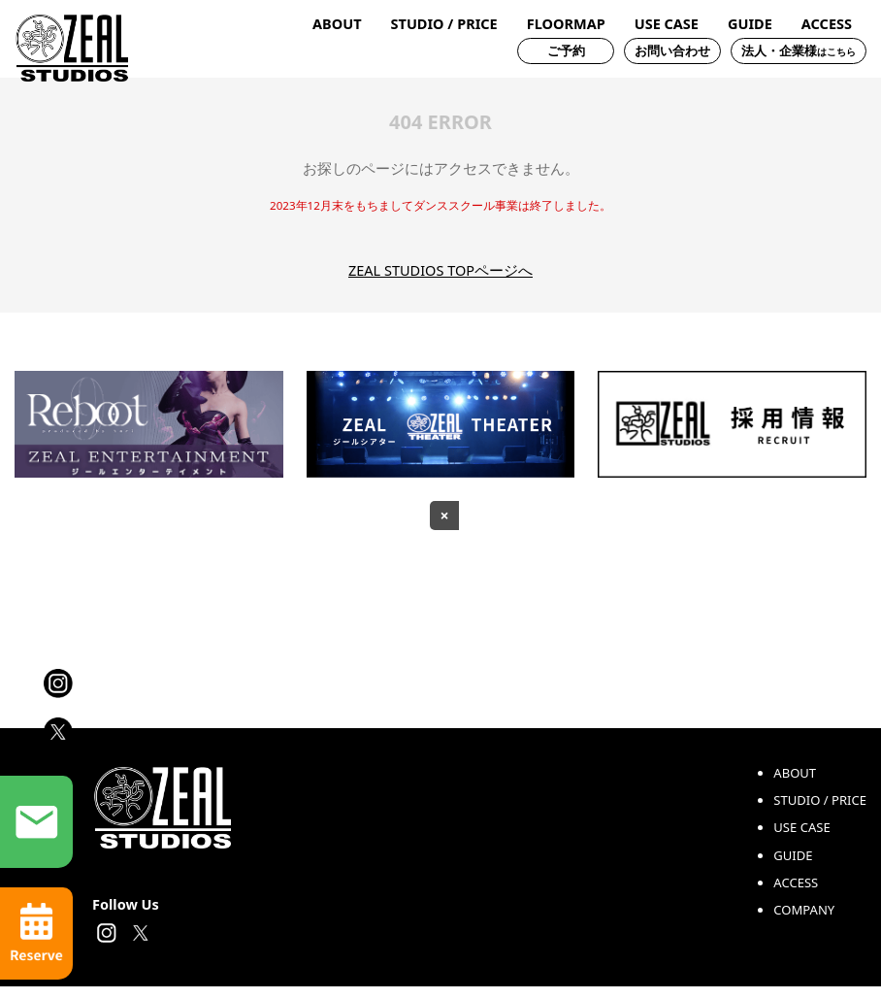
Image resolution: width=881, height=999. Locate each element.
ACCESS (826, 24)
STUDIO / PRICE (444, 24)
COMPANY (803, 922)
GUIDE (750, 24)
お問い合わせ (672, 50)
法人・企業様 (798, 50)
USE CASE (667, 24)
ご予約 (566, 50)
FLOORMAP (566, 24)
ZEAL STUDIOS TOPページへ (440, 270)
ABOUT (336, 24)
